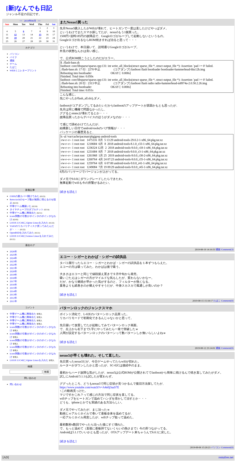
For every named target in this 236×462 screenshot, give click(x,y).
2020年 (13, 271)
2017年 (13, 281)
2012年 (13, 298)
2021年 (13, 268)
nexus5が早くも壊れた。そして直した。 (91, 355)
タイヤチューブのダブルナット (26, 209)
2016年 (13, 284)
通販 (12, 60)
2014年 (13, 291)
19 (15, 37)
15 (40, 34)
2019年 (13, 274)
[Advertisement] (30, 130)
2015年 (13, 288)
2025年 (13, 254)
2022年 (13, 264)
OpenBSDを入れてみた (22, 232)
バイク (13, 57)
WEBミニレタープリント (23, 70)
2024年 (13, 258)
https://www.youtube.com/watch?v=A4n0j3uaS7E (89, 387)
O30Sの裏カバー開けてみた (24, 196)
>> (39, 20)
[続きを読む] (68, 191)
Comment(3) (227, 249)
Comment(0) (227, 300)
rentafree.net (226, 457)
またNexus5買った (74, 22)
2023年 (13, 261)
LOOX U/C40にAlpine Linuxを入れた (29, 222)
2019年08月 (30, 20)
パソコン (14, 54)
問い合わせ (16, 384)
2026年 (13, 251)
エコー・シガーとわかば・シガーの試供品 (93, 257)
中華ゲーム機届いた (20, 206)
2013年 (13, 294)
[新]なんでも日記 (29, 8)
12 (15, 34)
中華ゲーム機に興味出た (23, 212)
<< (21, 20)
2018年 (13, 278)
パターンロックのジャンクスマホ (86, 308)
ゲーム (13, 63)
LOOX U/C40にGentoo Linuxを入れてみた (32, 236)
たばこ (13, 67)
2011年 (13, 301)
